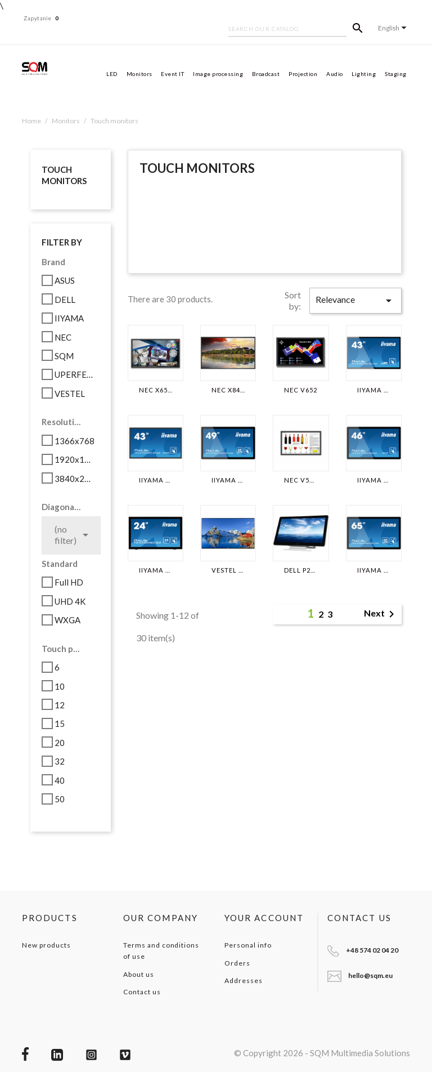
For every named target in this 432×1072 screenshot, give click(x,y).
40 (60, 780)
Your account (264, 918)
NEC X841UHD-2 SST (228, 390)
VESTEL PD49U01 (228, 570)
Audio (334, 73)
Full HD (69, 582)
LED (112, 73)
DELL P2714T (300, 570)
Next (381, 614)
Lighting (364, 73)
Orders (237, 963)
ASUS (65, 280)
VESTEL (70, 393)
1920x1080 (75, 459)
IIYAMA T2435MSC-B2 (155, 570)
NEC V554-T (300, 480)
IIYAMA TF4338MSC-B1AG (373, 390)
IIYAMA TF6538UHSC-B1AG (373, 570)
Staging (396, 73)
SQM (64, 356)
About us (138, 974)
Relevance (355, 300)
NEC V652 (300, 390)
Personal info (247, 945)
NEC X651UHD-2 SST (155, 390)
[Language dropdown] (394, 27)
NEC (63, 337)
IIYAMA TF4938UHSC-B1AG (228, 480)
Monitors (139, 73)
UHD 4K (70, 601)
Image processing (218, 73)
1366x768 (74, 441)
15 (60, 723)
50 (60, 799)
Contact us (142, 992)
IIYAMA (69, 318)
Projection (303, 73)
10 (60, 686)
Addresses (243, 980)
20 (60, 743)
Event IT (172, 73)
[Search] (287, 30)
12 (60, 705)
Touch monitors (64, 175)
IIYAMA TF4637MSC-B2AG (373, 480)
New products (46, 945)
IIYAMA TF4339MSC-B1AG (155, 480)
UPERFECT (75, 374)
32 (60, 761)
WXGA (67, 620)
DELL (65, 299)
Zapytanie (41, 18)
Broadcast (266, 73)
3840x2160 (75, 479)
